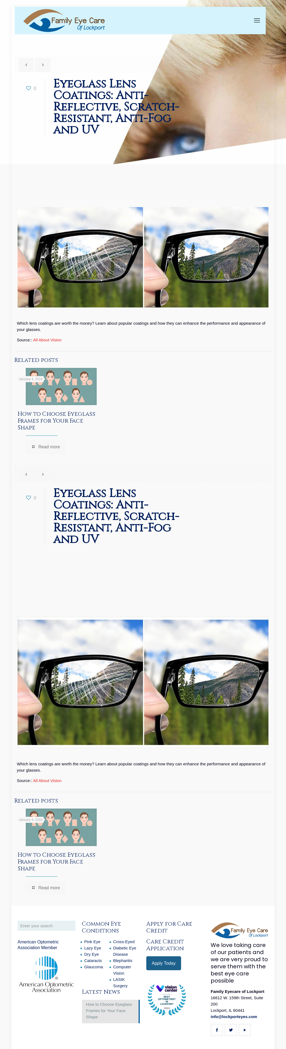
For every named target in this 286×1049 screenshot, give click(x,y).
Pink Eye (92, 941)
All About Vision (47, 340)
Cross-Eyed (124, 941)
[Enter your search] (46, 926)
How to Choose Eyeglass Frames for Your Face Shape (56, 421)
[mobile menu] (257, 20)
